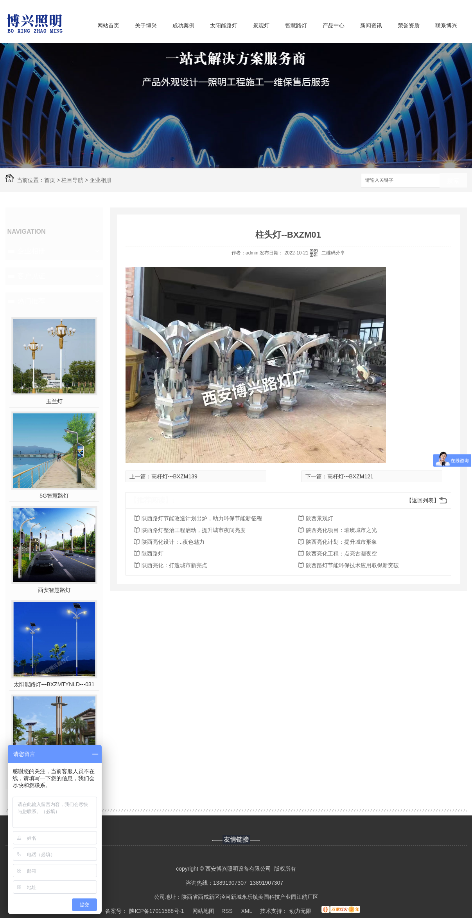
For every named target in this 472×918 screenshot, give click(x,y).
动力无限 (300, 911)
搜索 (453, 180)
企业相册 (100, 180)
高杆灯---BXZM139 (174, 476)
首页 (49, 180)
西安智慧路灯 (54, 590)
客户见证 (31, 276)
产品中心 (334, 25)
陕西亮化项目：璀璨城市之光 (341, 530)
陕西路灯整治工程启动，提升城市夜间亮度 (194, 530)
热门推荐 (31, 301)
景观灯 (261, 25)
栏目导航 (72, 180)
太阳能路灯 (223, 25)
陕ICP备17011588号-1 (156, 911)
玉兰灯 (54, 401)
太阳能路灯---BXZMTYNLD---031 (54, 684)
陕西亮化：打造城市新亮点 (174, 565)
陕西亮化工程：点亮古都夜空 (341, 553)
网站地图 (203, 911)
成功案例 (183, 25)
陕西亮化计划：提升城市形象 (341, 542)
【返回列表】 (422, 500)
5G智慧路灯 (54, 495)
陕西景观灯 (319, 518)
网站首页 (108, 25)
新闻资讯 (371, 25)
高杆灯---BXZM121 (350, 476)
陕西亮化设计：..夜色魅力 (173, 542)
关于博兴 (146, 25)
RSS (227, 911)
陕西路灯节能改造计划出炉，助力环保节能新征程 (202, 518)
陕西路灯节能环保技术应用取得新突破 (352, 565)
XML (247, 911)
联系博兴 (446, 25)
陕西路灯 (152, 553)
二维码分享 (333, 253)
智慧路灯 (296, 25)
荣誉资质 (409, 25)
